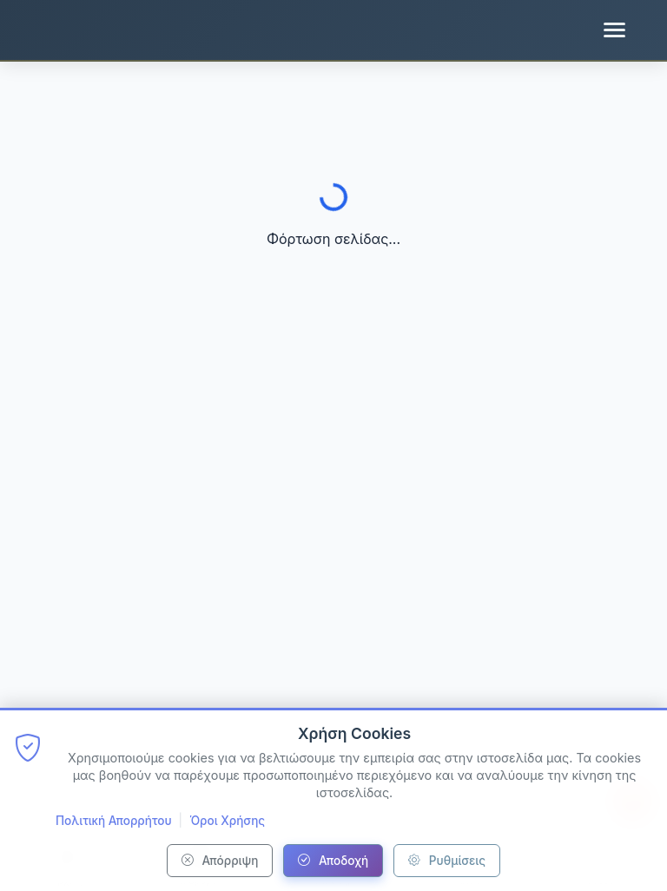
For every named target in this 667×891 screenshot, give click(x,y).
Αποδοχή (333, 860)
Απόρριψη (220, 860)
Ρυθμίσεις (446, 860)
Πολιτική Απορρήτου (114, 821)
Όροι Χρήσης (227, 821)
